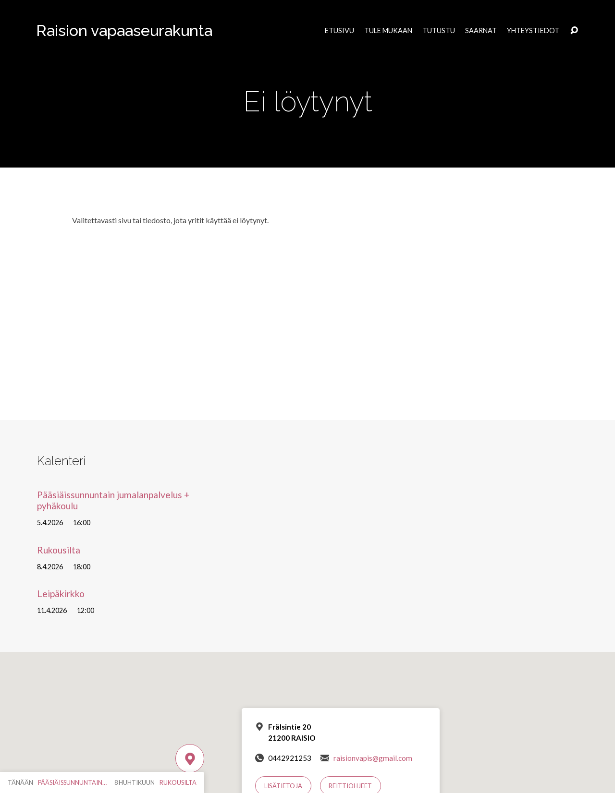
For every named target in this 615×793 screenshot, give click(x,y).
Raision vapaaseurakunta (124, 30)
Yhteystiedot (533, 30)
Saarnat (481, 30)
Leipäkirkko (61, 593)
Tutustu (438, 30)
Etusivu (339, 30)
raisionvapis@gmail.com (372, 758)
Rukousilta (58, 549)
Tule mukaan (388, 30)
